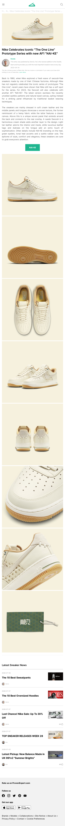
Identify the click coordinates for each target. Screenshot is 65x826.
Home (4, 11)
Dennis (13, 59)
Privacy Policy (8, 819)
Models (13, 816)
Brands (5, 816)
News (8, 11)
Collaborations (26, 816)
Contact (20, 819)
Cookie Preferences (36, 819)
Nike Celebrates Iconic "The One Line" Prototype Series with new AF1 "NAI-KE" (36, 11)
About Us (51, 816)
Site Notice (40, 816)
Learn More (22, 72)
